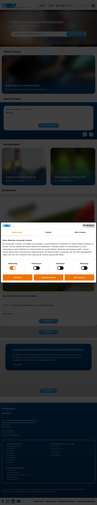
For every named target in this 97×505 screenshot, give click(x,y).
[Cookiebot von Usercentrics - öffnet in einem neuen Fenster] (84, 226)
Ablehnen (18, 277)
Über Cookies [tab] (80, 232)
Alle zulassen (79, 277)
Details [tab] (48, 232)
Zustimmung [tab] (17, 232)
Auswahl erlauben (48, 277)
